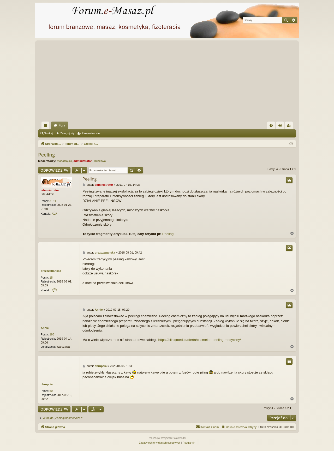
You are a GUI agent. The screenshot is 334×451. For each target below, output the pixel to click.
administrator (83, 161)
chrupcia (47, 384)
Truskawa (99, 161)
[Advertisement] (167, 82)
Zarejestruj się (91, 133)
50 (51, 390)
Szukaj (48, 133)
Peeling (46, 154)
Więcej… (46, 126)
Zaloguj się (67, 133)
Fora (62, 125)
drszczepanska (51, 270)
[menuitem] (271, 125)
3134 (53, 200)
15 (51, 277)
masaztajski (64, 161)
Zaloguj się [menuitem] (281, 126)
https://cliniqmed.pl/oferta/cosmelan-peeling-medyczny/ (199, 340)
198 (52, 334)
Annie (45, 327)
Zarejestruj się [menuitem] (290, 126)
